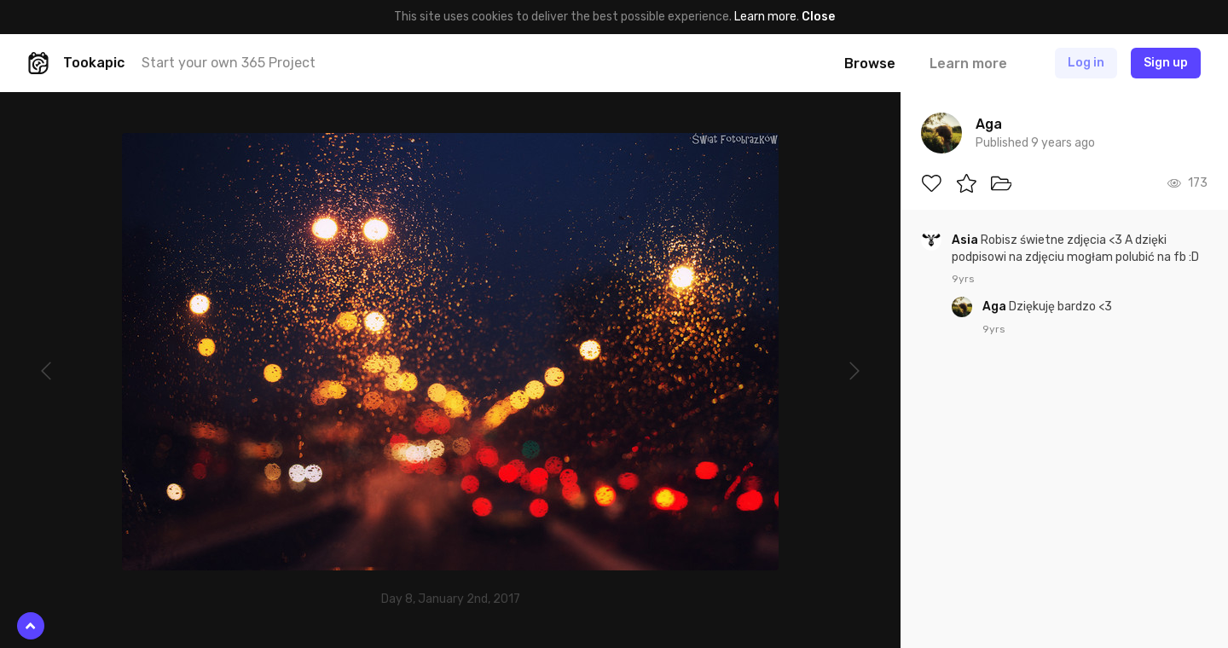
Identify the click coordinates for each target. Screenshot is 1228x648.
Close (818, 16)
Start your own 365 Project (229, 63)
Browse (869, 63)
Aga (995, 306)
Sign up (1166, 62)
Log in (1086, 62)
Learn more (765, 16)
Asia (966, 240)
